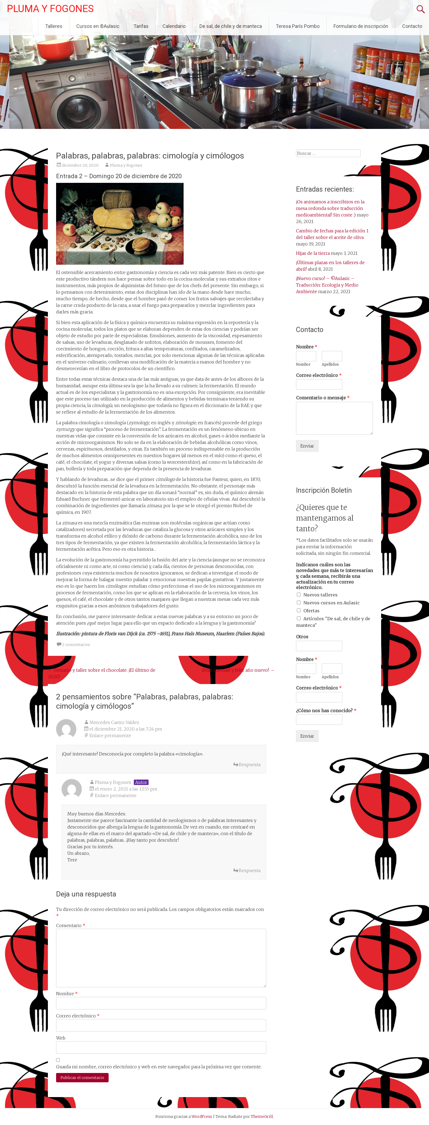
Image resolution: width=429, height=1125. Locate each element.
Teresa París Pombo (298, 26)
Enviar (307, 446)
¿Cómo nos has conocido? (326, 710)
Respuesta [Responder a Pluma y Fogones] (249, 870)
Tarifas (141, 26)
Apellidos (330, 364)
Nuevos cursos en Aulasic (331, 602)
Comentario (70, 925)
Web (60, 1038)
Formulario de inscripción (361, 26)
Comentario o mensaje (323, 397)
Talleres (53, 26)
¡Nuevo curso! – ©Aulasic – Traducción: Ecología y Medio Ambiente (327, 285)
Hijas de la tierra (313, 253)
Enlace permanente (110, 735)
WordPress (202, 1116)
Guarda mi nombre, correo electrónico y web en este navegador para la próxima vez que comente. (159, 1066)
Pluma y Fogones (126, 165)
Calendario (174, 26)
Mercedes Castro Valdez (114, 722)
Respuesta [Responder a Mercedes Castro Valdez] (249, 764)
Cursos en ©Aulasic (98, 26)
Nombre (67, 993)
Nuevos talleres (320, 595)
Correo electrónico (78, 1016)
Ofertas (311, 610)
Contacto (412, 26)
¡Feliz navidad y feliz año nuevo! (238, 670)
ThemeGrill (262, 1116)
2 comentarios (76, 644)
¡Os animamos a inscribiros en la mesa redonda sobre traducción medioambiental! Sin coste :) (330, 208)
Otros (302, 636)
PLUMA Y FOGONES (50, 9)
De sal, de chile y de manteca (230, 26)
